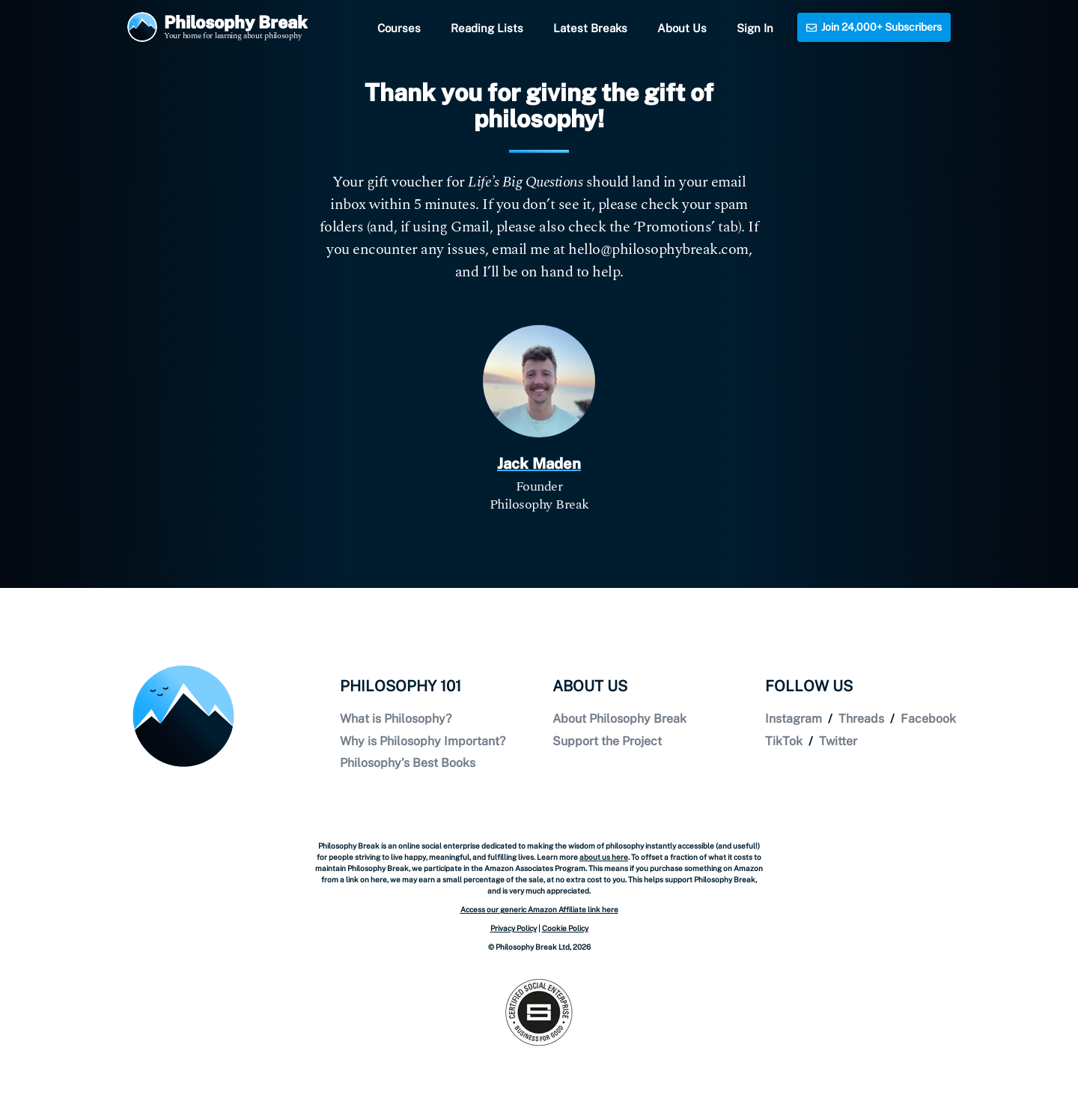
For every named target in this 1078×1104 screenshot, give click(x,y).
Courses (399, 28)
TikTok (784, 741)
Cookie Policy (565, 927)
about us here (603, 856)
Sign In (755, 28)
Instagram (793, 719)
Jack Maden (539, 464)
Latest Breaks (590, 28)
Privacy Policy (513, 927)
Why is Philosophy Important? (422, 741)
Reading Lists (487, 28)
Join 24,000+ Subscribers (874, 27)
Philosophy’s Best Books (407, 763)
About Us (682, 28)
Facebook (928, 719)
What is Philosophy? (395, 719)
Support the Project (607, 741)
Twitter (838, 741)
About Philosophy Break (619, 719)
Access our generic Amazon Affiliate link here (539, 909)
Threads (861, 719)
